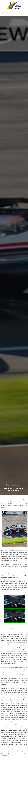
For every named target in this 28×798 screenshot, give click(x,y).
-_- (8, 493)
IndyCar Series (11, 485)
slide (18, 485)
